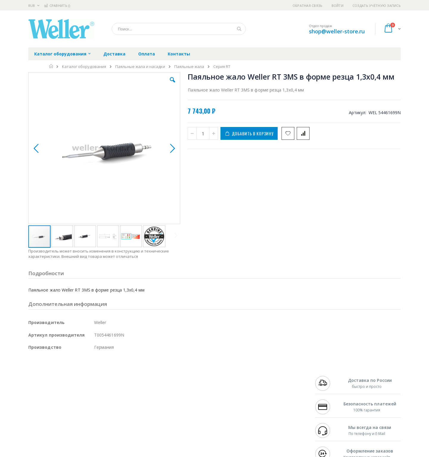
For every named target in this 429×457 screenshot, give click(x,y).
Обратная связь (308, 5)
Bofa (32, 382)
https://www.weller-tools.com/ (128, 453)
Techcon (79, 417)
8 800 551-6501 (330, 393)
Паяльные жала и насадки (140, 67)
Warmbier (57, 417)
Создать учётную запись (376, 5)
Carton (95, 405)
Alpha (60, 393)
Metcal (74, 382)
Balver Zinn (38, 393)
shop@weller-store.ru (337, 31)
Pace (75, 376)
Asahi (93, 393)
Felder (76, 393)
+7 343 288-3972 (328, 388)
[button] (134, 84)
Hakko (34, 376)
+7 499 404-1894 (328, 376)
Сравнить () (57, 5)
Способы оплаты (267, 399)
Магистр (118, 382)
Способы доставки (268, 388)
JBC (62, 376)
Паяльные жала (189, 67)
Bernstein (37, 428)
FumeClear (52, 382)
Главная (51, 66)
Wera (75, 428)
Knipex (58, 428)
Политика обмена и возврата (184, 388)
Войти (337, 5)
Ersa (50, 376)
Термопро (94, 382)
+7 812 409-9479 (328, 382)
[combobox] (179, 29)
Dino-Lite (75, 405)
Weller (91, 376)
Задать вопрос (170, 417)
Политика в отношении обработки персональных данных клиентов (189, 402)
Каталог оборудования (84, 67)
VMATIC (99, 417)
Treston (35, 417)
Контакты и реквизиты (273, 376)
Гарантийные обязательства (183, 376)
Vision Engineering (45, 405)
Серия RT (221, 67)
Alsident (109, 376)
